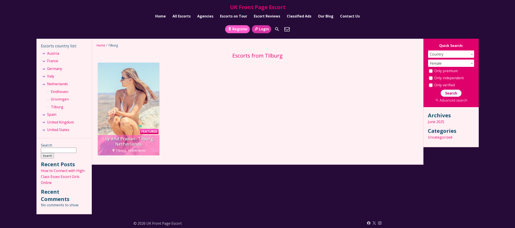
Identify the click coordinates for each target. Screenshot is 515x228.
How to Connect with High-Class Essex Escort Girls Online (63, 176)
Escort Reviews (267, 16)
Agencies (205, 16)
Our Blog (325, 16)
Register (237, 29)
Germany (54, 68)
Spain (51, 114)
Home (160, 16)
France (52, 60)
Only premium (443, 70)
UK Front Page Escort (257, 7)
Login (261, 29)
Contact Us (350, 16)
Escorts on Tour (233, 16)
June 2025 (436, 121)
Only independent (446, 77)
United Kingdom (60, 122)
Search (46, 145)
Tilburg (57, 106)
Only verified (442, 85)
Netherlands (57, 83)
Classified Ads (299, 16)
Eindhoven (59, 91)
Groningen (60, 99)
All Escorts (181, 16)
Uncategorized (440, 137)
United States (58, 129)
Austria (53, 53)
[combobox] (451, 54)
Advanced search (451, 100)
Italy (50, 76)
